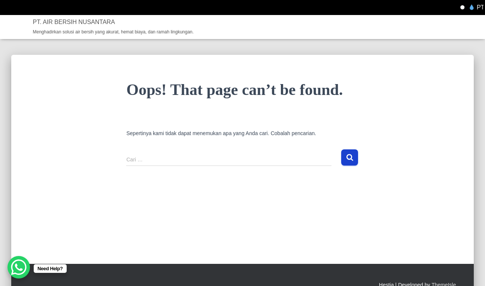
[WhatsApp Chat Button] (18, 267)
